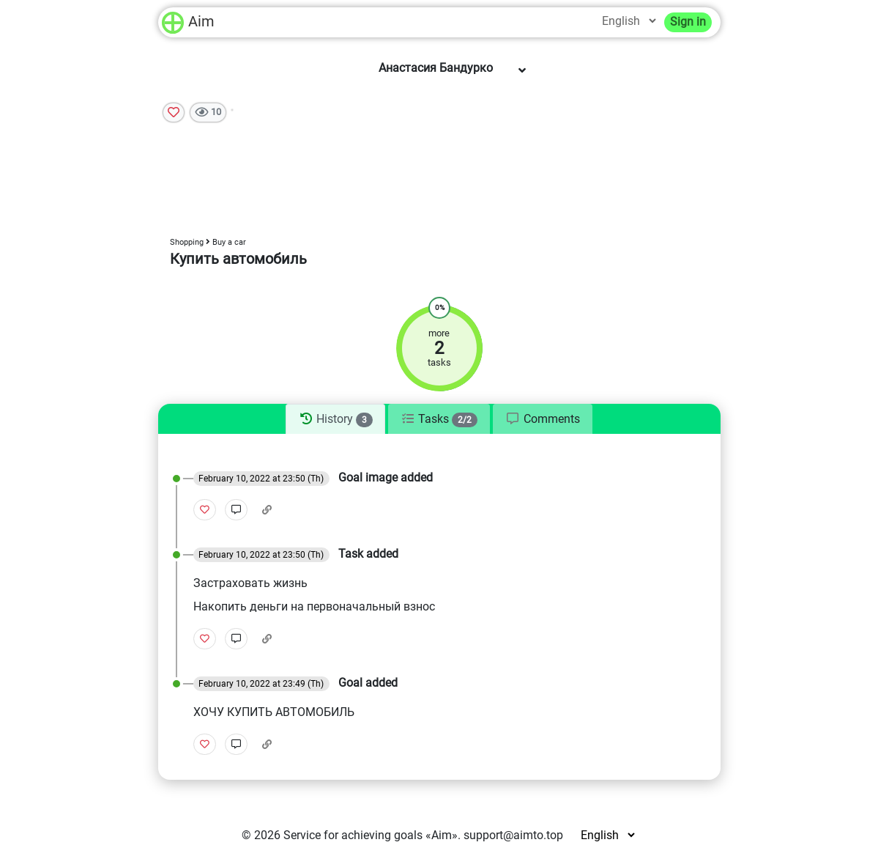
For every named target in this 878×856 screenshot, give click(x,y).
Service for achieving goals (353, 835)
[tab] (335, 419)
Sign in (688, 22)
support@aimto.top (513, 835)
